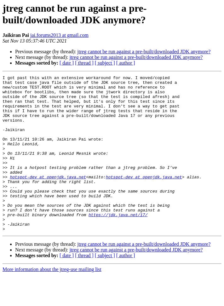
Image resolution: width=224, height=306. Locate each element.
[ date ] (67, 63)
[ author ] (125, 63)
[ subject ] (105, 63)
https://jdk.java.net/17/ (118, 243)
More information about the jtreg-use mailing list (52, 300)
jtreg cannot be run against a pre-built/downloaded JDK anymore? (143, 51)
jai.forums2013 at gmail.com (59, 35)
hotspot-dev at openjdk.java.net (48, 197)
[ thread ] (84, 63)
